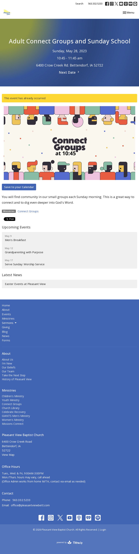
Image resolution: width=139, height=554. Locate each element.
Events (6, 314)
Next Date (69, 72)
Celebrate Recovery (14, 412)
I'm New (7, 363)
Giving (6, 327)
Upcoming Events (16, 227)
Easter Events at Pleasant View (25, 284)
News (5, 336)
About (6, 309)
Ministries (8, 318)
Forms (6, 340)
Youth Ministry (10, 400)
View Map (8, 455)
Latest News (12, 275)
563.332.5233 (95, 3)
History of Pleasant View (17, 379)
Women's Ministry (13, 420)
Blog (5, 331)
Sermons (9, 323)
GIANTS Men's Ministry (16, 416)
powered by (70, 542)
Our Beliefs (8, 367)
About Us (7, 359)
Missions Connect (13, 424)
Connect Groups (28, 211)
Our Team (8, 371)
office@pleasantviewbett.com (30, 505)
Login (103, 529)
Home (6, 305)
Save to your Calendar (19, 187)
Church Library (10, 408)
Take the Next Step (13, 375)
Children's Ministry (13, 396)
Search (79, 3)
